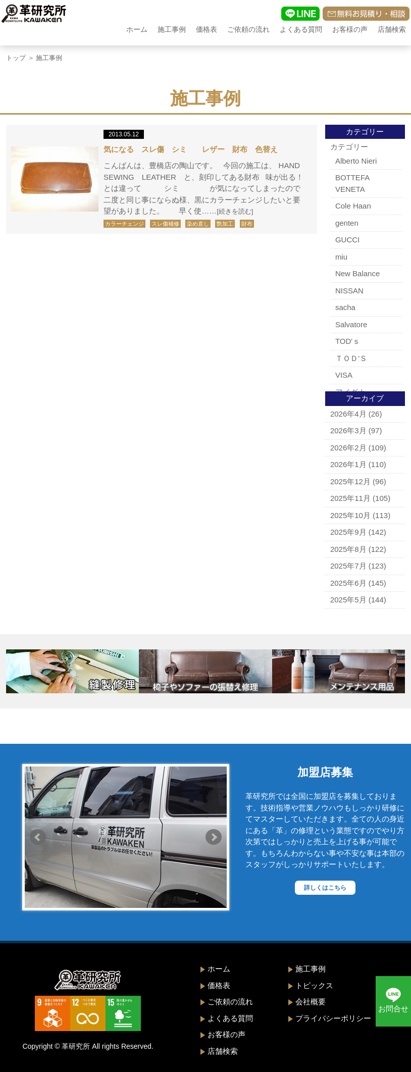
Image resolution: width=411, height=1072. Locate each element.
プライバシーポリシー (333, 1018)
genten (346, 223)
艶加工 (225, 224)
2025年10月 (350, 515)
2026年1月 (348, 464)
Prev (38, 837)
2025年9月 (348, 532)
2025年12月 (350, 481)
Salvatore (351, 324)
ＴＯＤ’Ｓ (351, 358)
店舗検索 (392, 29)
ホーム (136, 29)
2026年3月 (348, 430)
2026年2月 (348, 447)
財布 (246, 224)
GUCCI (347, 239)
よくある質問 (301, 29)
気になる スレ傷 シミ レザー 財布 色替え (191, 149)
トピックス (314, 985)
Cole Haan (353, 205)
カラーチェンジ (124, 224)
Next (214, 837)
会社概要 (310, 1001)
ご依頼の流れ (248, 29)
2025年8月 (348, 549)
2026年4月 (348, 414)
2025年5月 (348, 599)
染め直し (198, 224)
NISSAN (349, 290)
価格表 (206, 29)
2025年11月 (350, 498)
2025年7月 (348, 565)
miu (341, 256)
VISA (343, 375)
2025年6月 (348, 583)
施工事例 (172, 29)
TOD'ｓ (347, 341)
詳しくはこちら (325, 887)
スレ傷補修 (165, 224)
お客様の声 (350, 29)
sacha (345, 307)
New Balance (357, 273)
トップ (16, 58)
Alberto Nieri (356, 161)
